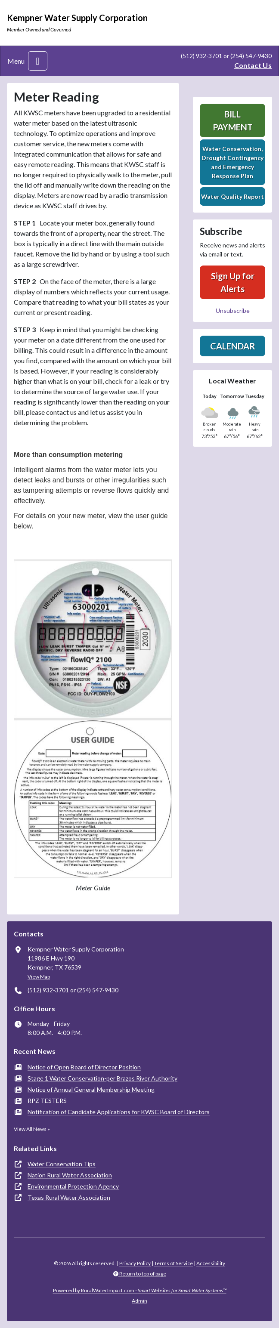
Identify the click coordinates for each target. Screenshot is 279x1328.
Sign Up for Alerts (232, 282)
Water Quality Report (232, 196)
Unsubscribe (233, 310)
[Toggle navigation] (37, 61)
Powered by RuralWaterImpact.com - (139, 1290)
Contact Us (253, 65)
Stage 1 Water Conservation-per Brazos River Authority (102, 1078)
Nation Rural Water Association (70, 1175)
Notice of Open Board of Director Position (84, 1067)
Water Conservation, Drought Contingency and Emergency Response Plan (233, 162)
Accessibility (210, 1263)
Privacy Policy (135, 1263)
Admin (139, 1300)
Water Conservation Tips (62, 1163)
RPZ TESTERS (47, 1100)
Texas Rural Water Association (69, 1197)
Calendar (232, 346)
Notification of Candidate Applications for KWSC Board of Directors (119, 1111)
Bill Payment (233, 120)
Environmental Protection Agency (73, 1186)
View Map (39, 976)
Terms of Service (173, 1263)
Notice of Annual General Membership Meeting (91, 1089)
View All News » (32, 1129)
